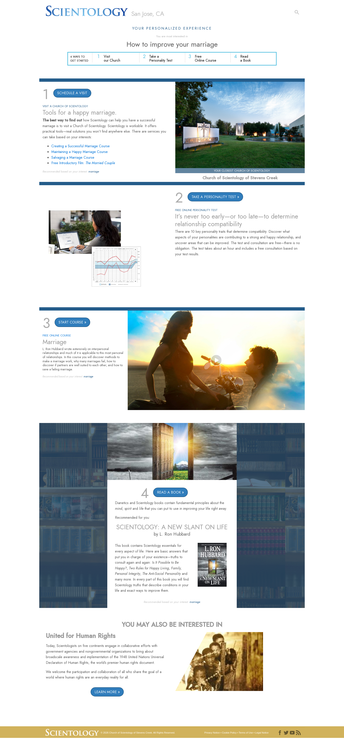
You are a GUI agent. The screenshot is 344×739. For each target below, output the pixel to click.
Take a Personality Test (163, 59)
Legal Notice (262, 733)
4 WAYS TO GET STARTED (79, 59)
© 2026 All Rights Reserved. (138, 733)
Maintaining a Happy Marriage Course (79, 152)
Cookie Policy (229, 733)
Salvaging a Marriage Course (72, 158)
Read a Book (246, 59)
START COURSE (71, 322)
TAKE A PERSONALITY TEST (214, 197)
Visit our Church (115, 59)
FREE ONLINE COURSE (57, 336)
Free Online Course (207, 59)
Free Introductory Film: (83, 163)
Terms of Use (246, 733)
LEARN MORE (106, 692)
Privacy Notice (212, 733)
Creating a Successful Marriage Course (80, 146)
